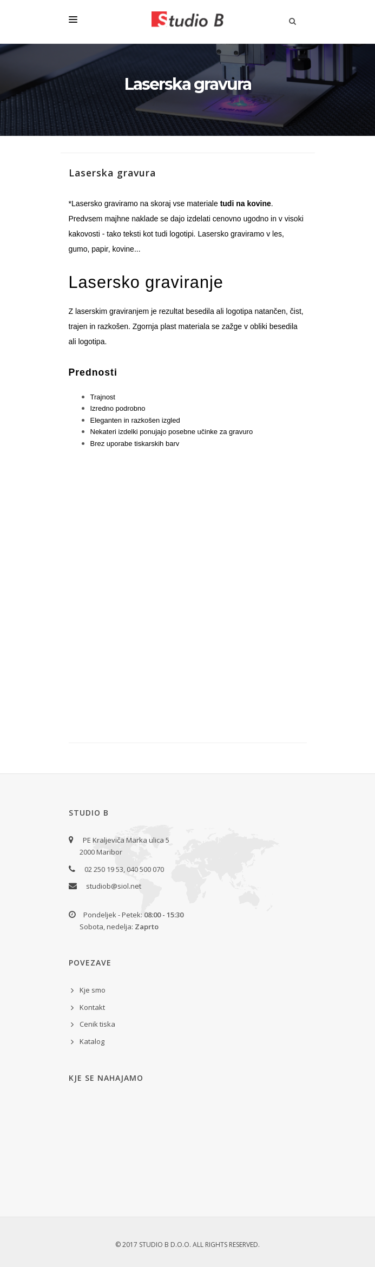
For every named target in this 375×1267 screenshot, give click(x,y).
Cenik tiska (97, 1024)
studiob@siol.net (113, 886)
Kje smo (93, 990)
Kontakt (92, 1007)
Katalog (92, 1041)
